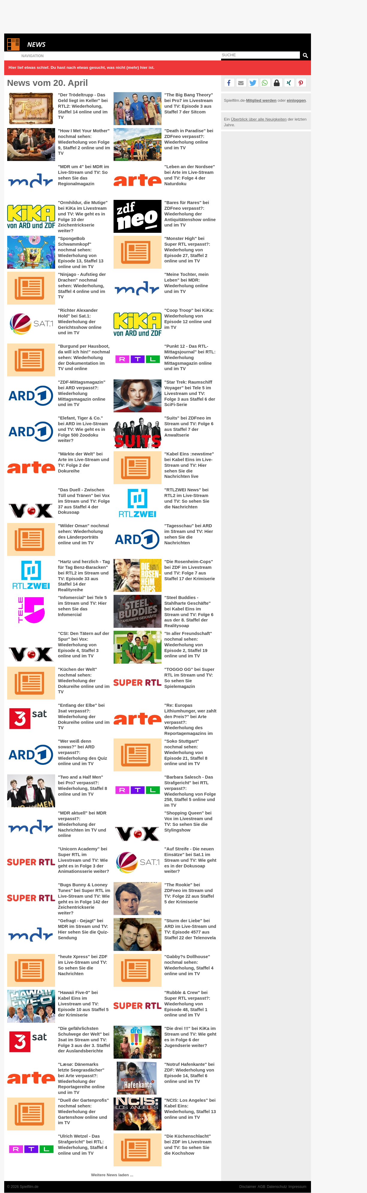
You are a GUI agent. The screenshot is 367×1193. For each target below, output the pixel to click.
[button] (229, 82)
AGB (261, 1187)
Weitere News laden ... (112, 1175)
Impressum (297, 1187)
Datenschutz (277, 1187)
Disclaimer (247, 1187)
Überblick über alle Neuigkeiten (259, 119)
